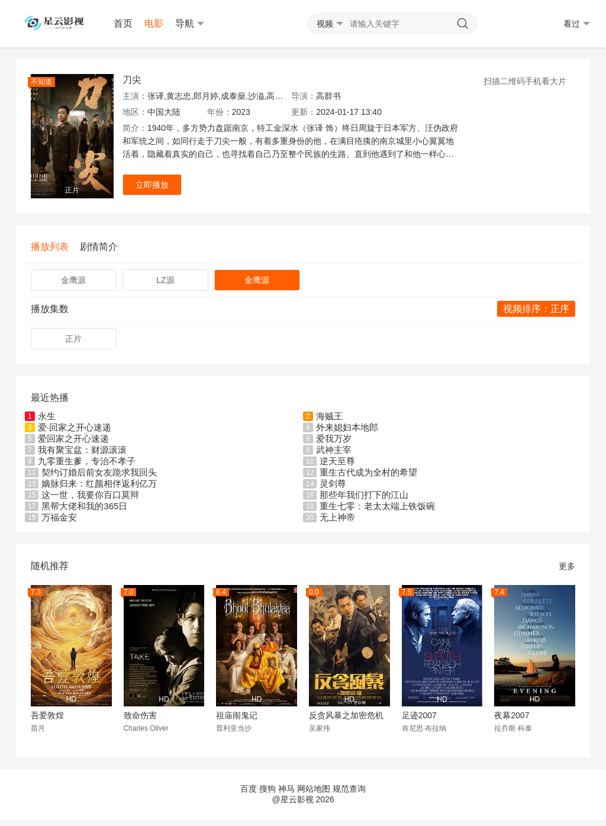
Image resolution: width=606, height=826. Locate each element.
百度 (248, 788)
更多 (567, 566)
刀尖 (132, 80)
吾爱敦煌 (47, 715)
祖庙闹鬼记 (236, 715)
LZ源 (165, 280)
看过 (576, 24)
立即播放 (152, 184)
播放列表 (50, 247)
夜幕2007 (511, 715)
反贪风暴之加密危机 (346, 715)
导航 (189, 23)
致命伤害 (140, 715)
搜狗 (267, 788)
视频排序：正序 (536, 309)
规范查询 (349, 788)
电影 (153, 23)
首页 (123, 23)
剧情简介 (99, 247)
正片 (73, 338)
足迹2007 (419, 715)
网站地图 (313, 788)
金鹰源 (73, 280)
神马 (286, 788)
